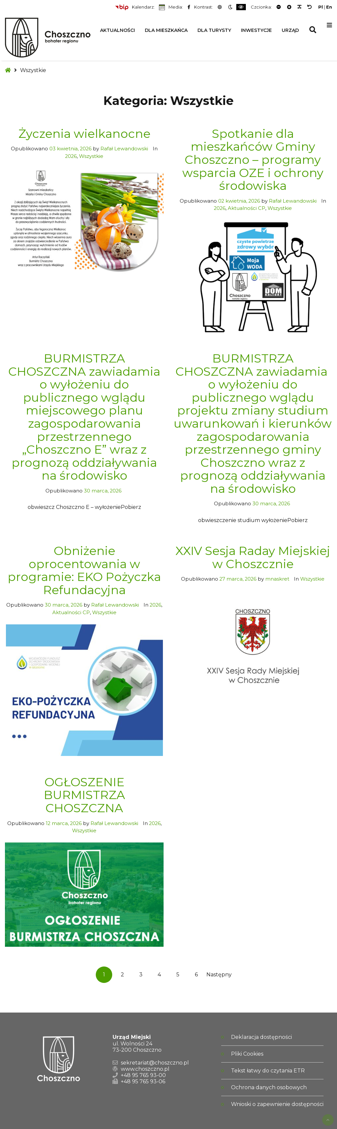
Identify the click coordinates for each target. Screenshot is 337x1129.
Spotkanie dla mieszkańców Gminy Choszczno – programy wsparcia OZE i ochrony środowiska (253, 159)
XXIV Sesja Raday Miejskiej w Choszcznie (252, 557)
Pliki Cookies (247, 1054)
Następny (214, 974)
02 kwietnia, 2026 (239, 201)
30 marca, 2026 (102, 491)
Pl (320, 7)
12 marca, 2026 (64, 823)
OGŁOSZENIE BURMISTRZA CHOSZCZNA (84, 795)
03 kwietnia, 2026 (70, 149)
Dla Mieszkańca (166, 30)
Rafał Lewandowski (124, 149)
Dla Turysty (214, 30)
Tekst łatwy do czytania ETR (268, 1070)
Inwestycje (256, 30)
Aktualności (117, 30)
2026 (71, 156)
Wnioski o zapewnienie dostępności (277, 1104)
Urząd (290, 30)
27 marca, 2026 (238, 579)
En (329, 7)
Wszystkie (91, 156)
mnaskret (278, 579)
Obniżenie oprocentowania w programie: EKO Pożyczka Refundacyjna (84, 570)
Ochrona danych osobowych (269, 1087)
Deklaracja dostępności (261, 1037)
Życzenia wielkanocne (84, 133)
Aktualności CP (246, 208)
